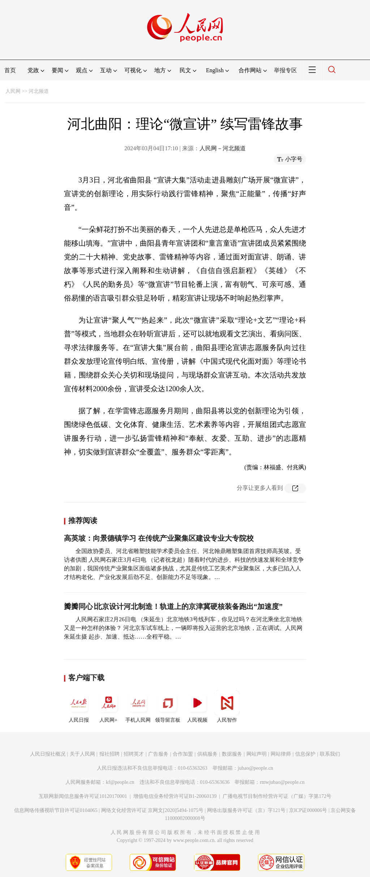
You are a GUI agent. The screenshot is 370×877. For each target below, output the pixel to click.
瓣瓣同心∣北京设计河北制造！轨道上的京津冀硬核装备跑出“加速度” (173, 606)
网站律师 (281, 754)
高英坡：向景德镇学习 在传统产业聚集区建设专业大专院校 (159, 538)
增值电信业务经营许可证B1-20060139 (175, 796)
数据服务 (232, 754)
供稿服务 (207, 754)
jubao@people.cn (255, 768)
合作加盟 (183, 754)
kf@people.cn (120, 782)
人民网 (13, 91)
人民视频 (197, 706)
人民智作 (227, 706)
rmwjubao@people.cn (282, 782)
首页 (10, 70)
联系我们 (330, 754)
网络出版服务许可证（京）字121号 (246, 810)
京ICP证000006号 (308, 810)
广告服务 (158, 754)
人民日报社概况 (47, 754)
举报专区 (285, 70)
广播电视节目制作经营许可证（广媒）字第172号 (277, 796)
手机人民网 (138, 706)
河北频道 (39, 91)
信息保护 (305, 754)
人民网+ (108, 706)
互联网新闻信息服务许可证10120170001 (83, 796)
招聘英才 (134, 754)
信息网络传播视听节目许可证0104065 (56, 810)
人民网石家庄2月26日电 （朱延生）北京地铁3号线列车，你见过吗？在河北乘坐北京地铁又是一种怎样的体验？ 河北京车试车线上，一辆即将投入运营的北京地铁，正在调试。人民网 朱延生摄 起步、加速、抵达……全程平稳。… (183, 628)
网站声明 (256, 754)
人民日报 (78, 706)
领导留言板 (167, 706)
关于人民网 (82, 754)
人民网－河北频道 (222, 148)
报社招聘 (109, 754)
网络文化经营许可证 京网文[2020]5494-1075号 (152, 810)
